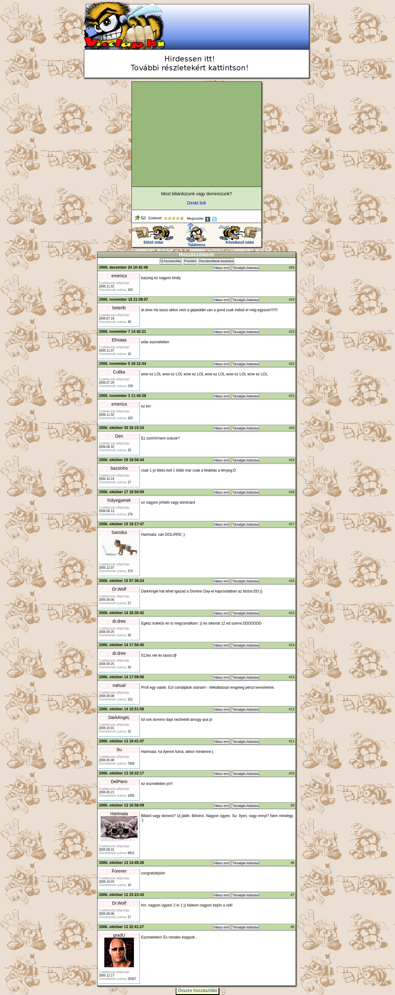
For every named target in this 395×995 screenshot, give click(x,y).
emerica (119, 275)
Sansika (119, 532)
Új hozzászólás (170, 261)
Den (119, 436)
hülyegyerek (119, 500)
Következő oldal (239, 241)
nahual (119, 685)
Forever (119, 871)
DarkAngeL (119, 717)
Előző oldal (153, 241)
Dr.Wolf (119, 589)
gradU (119, 935)
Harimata (119, 813)
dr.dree (119, 621)
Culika (119, 372)
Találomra (196, 243)
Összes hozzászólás (197, 990)
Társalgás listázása (245, 268)
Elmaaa (119, 339)
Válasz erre (221, 268)
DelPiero (119, 781)
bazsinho (119, 468)
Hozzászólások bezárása (216, 261)
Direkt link (196, 202)
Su (119, 749)
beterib (119, 307)
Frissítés (190, 261)
